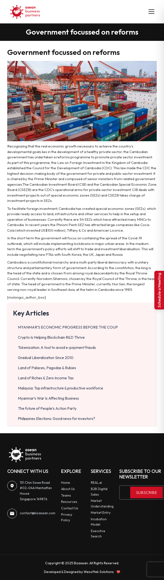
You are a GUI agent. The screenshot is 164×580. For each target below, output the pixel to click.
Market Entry (101, 512)
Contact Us (69, 508)
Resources (69, 501)
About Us (68, 489)
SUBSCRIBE (146, 492)
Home (65, 482)
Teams (66, 495)
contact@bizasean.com (37, 513)
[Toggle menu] (151, 11)
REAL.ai (96, 482)
